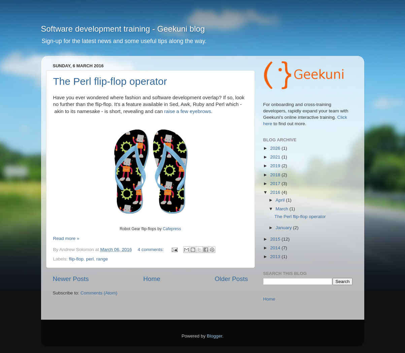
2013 (275, 256)
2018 (275, 174)
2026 (275, 148)
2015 (275, 239)
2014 (275, 247)
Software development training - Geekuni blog (123, 28)
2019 (275, 165)
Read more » (66, 238)
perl (90, 258)
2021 (275, 157)
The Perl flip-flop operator (110, 81)
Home (151, 278)
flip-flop (76, 258)
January (284, 227)
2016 (275, 192)
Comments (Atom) (98, 292)
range (102, 258)
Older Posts (231, 278)
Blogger (214, 336)
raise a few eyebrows (187, 111)
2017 (275, 183)
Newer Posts (71, 278)
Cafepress (172, 228)
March (283, 208)
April (281, 200)
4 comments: (151, 249)
